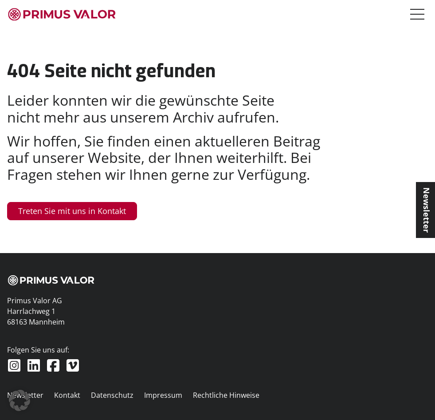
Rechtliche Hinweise (226, 395)
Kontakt (67, 395)
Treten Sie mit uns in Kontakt (72, 211)
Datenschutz (112, 395)
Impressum (163, 395)
